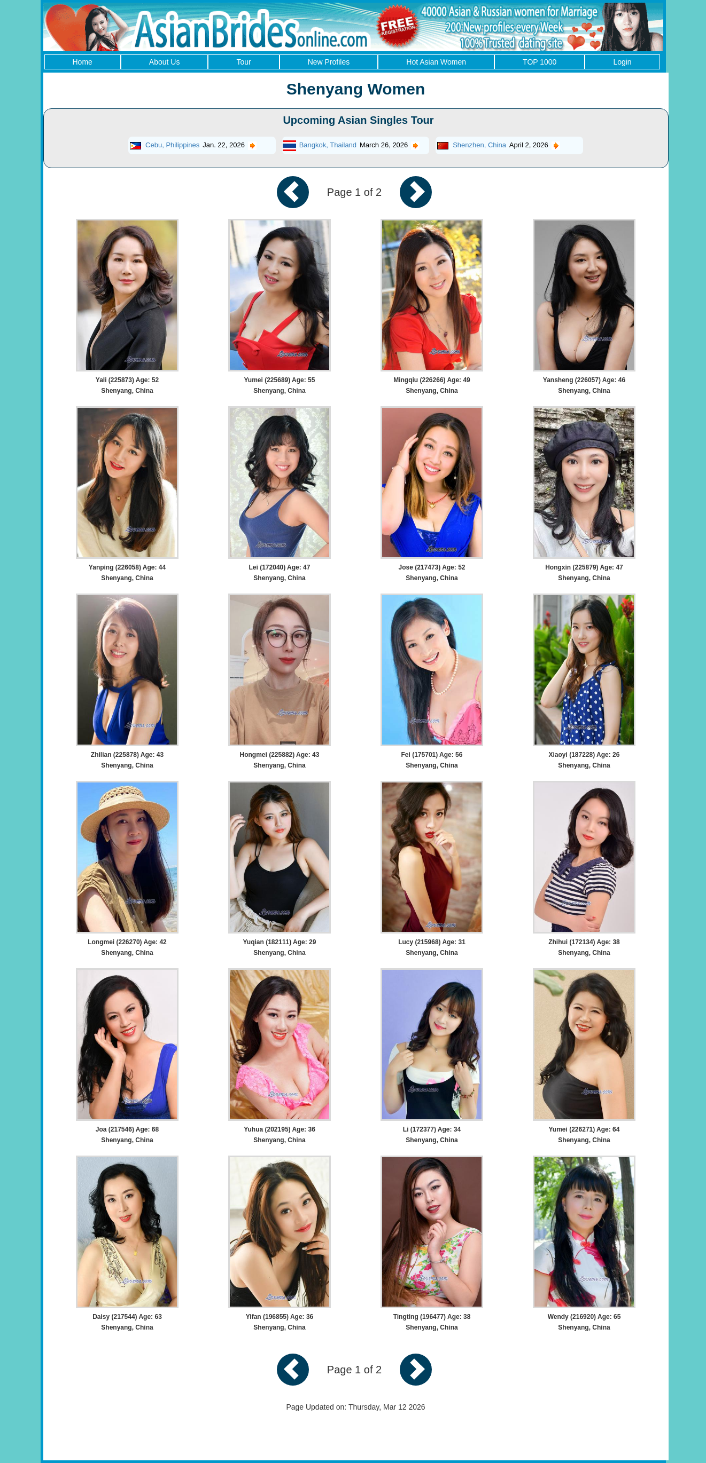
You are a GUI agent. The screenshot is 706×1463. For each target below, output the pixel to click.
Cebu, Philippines (172, 145)
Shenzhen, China (479, 145)
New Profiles (329, 62)
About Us (164, 62)
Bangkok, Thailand (327, 145)
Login (622, 62)
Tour (243, 62)
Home (82, 62)
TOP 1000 (539, 62)
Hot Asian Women (436, 62)
